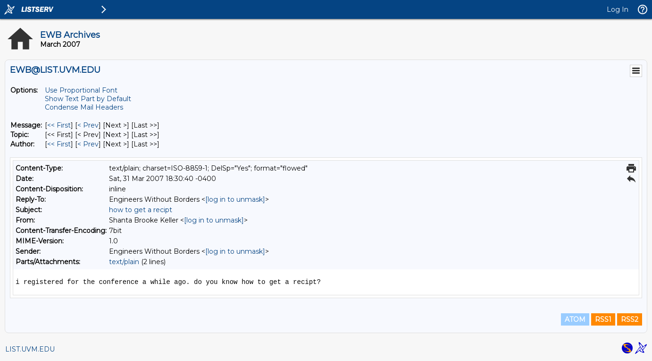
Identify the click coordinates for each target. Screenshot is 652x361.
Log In (617, 9)
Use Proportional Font (81, 90)
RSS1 (603, 319)
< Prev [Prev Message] (88, 125)
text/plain (124, 262)
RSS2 (629, 319)
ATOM (575, 319)
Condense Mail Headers (84, 107)
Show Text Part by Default (88, 99)
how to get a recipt (140, 210)
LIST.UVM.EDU (30, 349)
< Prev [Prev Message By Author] (88, 144)
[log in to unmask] (235, 199)
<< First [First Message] (59, 125)
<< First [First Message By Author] (59, 144)
